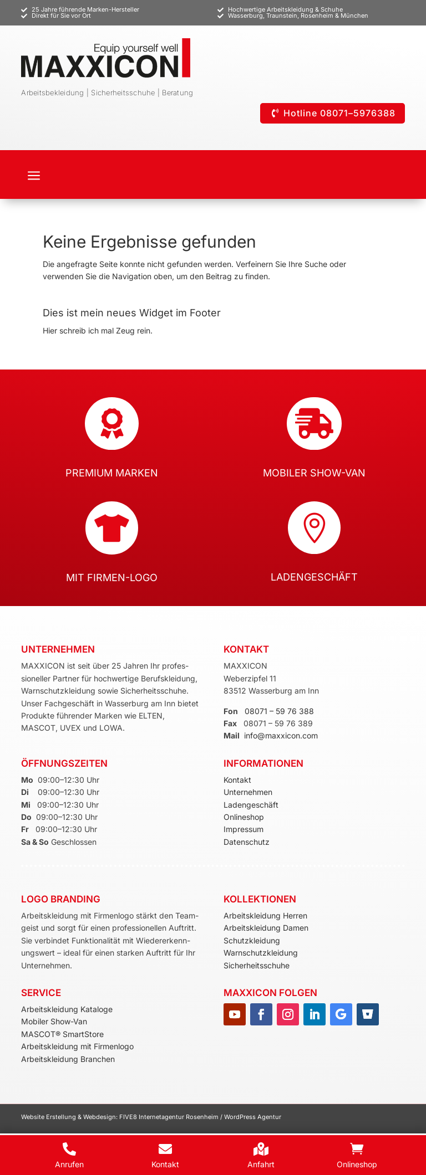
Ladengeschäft (251, 804)
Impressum (243, 829)
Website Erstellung (49, 1117)
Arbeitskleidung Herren (265, 915)
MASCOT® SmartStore (62, 1034)
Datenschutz (247, 841)
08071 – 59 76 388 (279, 711)
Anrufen (69, 1164)
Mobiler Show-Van (54, 1021)
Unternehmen (248, 792)
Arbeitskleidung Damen (266, 927)
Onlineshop (244, 817)
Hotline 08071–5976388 (339, 113)
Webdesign (99, 1117)
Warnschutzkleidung (261, 952)
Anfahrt (261, 1164)
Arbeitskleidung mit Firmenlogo (77, 1046)
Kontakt (237, 779)
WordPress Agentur (252, 1117)
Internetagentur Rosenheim (179, 1117)
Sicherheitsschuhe (257, 965)
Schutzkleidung (252, 940)
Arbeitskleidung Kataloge (67, 1009)
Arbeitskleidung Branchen (68, 1059)
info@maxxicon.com (281, 735)
